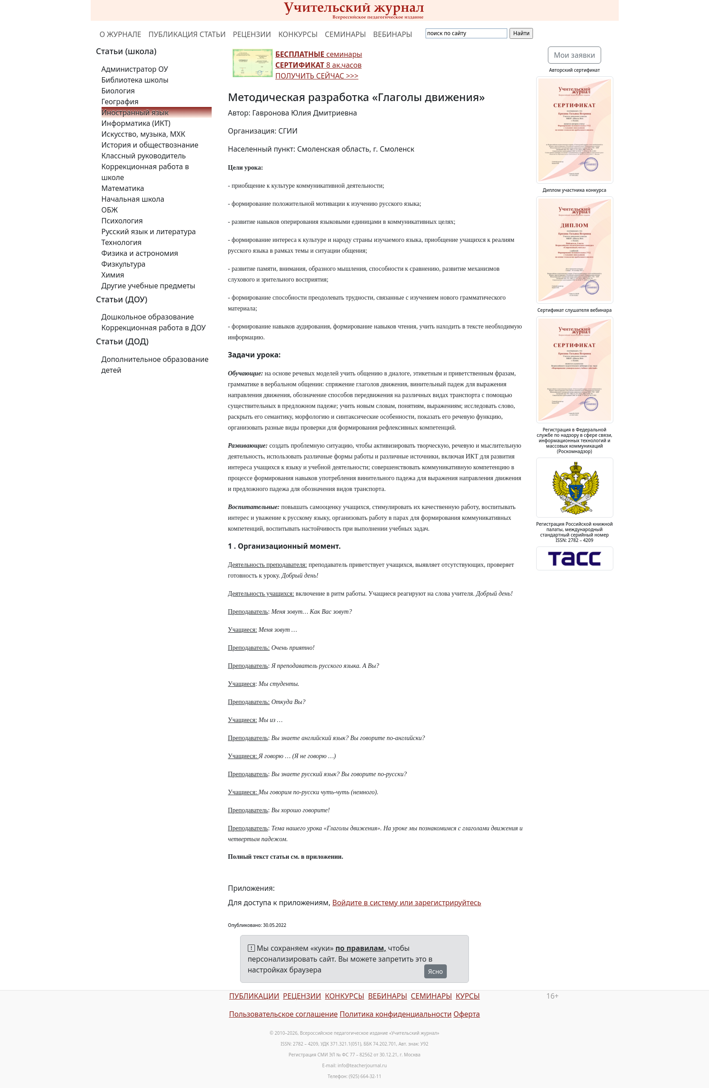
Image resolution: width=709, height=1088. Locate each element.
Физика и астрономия (140, 253)
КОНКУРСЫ (298, 34)
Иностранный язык (135, 112)
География (120, 101)
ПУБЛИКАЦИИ (254, 996)
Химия (113, 275)
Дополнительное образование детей (155, 364)
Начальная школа (133, 199)
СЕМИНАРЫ (345, 34)
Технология (122, 242)
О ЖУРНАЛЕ (121, 34)
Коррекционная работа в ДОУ (154, 328)
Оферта (467, 1014)
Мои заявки (574, 55)
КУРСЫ (468, 996)
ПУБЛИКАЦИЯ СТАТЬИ (187, 34)
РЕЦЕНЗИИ (252, 34)
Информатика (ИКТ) (136, 123)
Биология (118, 91)
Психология (122, 221)
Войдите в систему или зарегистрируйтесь (406, 902)
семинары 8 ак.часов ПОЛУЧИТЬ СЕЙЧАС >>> (318, 65)
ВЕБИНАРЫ (392, 34)
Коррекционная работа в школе (145, 172)
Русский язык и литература (149, 231)
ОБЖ (110, 210)
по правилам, (360, 948)
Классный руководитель (144, 156)
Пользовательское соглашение (283, 1014)
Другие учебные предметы (148, 286)
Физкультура (124, 264)
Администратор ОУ (135, 69)
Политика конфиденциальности (396, 1014)
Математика (123, 188)
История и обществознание (150, 145)
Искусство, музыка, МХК (143, 134)
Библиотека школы (135, 80)
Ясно (435, 971)
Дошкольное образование (148, 317)
